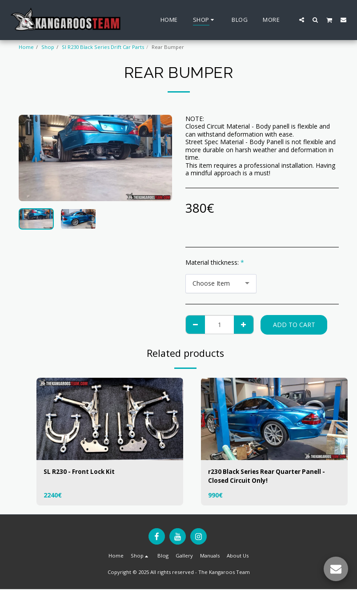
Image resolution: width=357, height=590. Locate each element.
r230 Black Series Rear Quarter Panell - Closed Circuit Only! (269, 476)
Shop (47, 47)
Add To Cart (294, 324)
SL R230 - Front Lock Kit (81, 472)
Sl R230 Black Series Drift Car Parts (103, 47)
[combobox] (221, 283)
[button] (301, 19)
